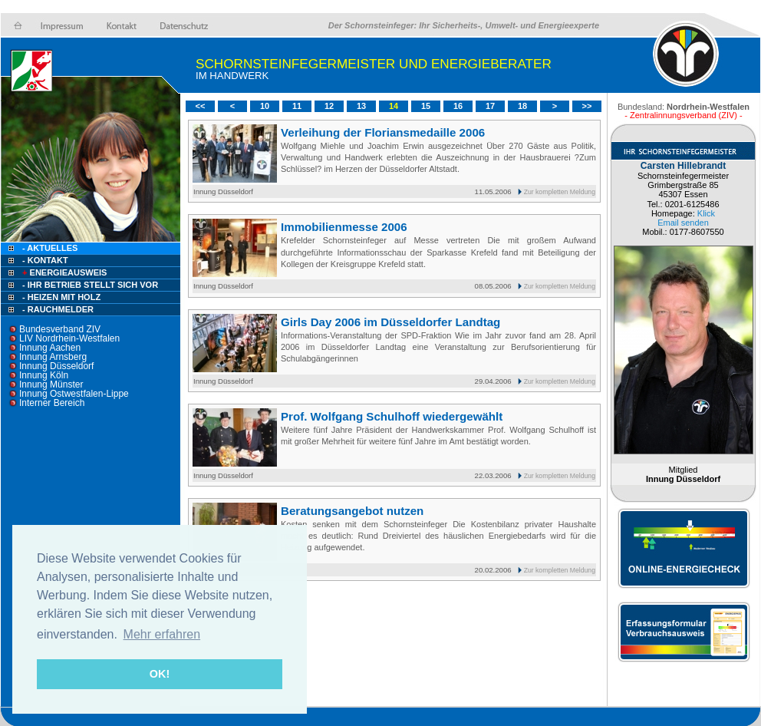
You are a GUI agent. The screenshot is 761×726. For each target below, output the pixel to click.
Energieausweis (63, 272)
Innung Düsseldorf (56, 366)
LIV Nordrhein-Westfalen (69, 338)
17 (490, 106)
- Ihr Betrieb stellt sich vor (90, 284)
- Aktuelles (48, 247)
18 (522, 106)
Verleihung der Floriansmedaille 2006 (383, 132)
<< (201, 106)
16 (458, 106)
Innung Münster (51, 384)
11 (296, 106)
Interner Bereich (51, 403)
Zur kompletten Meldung (559, 192)
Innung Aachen (50, 347)
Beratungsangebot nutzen (352, 510)
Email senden (683, 222)
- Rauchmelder (58, 309)
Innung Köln (43, 375)
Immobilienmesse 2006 (344, 226)
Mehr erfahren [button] (162, 634)
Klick (706, 213)
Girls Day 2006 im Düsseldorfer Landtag (390, 321)
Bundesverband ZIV (59, 329)
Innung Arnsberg (53, 356)
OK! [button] (160, 674)
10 (264, 106)
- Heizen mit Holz (61, 297)
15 (425, 106)
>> (587, 106)
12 (329, 106)
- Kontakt (44, 260)
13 (361, 106)
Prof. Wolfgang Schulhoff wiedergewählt (391, 416)
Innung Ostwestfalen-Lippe (74, 393)
